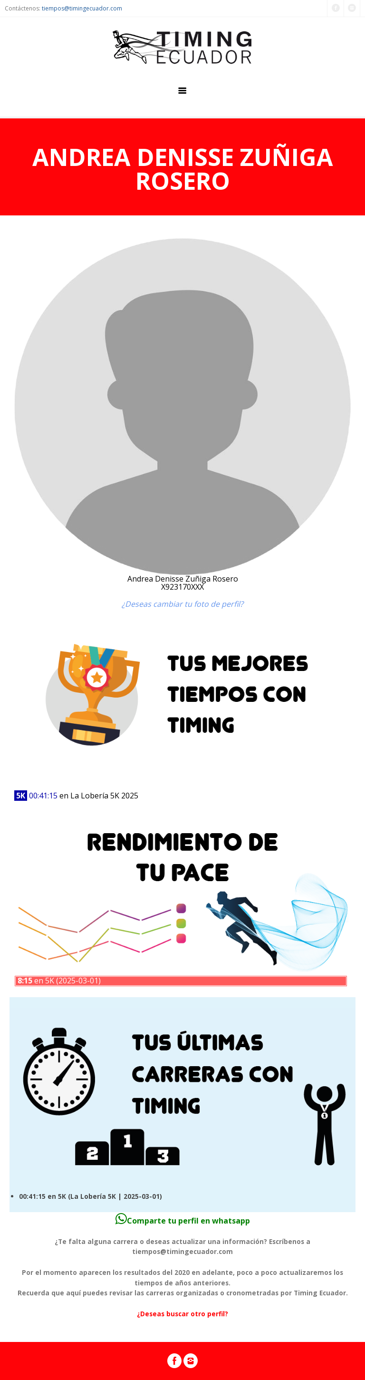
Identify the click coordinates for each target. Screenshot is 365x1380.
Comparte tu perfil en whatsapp (182, 1220)
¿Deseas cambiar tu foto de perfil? (182, 604)
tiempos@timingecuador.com (82, 8)
